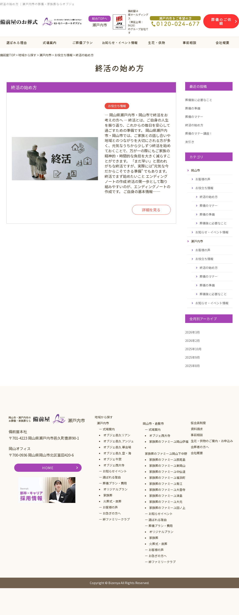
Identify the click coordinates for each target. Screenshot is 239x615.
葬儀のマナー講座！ (198, 133)
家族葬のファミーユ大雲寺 (167, 489)
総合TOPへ (99, 18)
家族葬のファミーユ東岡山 (167, 465)
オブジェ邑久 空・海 (117, 453)
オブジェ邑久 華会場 (117, 447)
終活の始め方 (24, 87)
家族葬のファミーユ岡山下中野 (166, 453)
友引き (189, 142)
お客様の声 (202, 179)
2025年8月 (192, 366)
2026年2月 (192, 340)
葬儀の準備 (192, 108)
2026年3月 (192, 332)
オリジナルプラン (115, 489)
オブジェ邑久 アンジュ (118, 441)
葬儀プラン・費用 (115, 483)
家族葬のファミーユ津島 (165, 495)
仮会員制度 (198, 423)
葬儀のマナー (194, 116)
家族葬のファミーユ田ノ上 (167, 507)
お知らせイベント (115, 471)
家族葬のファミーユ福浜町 (167, 477)
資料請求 (197, 429)
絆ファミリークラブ (116, 519)
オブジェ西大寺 (113, 465)
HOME (47, 467)
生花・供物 (156, 42)
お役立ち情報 (204, 188)
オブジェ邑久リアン (116, 435)
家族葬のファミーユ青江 (165, 483)
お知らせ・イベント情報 (119, 42)
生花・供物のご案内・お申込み (212, 441)
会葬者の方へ (200, 447)
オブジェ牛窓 (112, 459)
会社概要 (197, 453)
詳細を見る (151, 209)
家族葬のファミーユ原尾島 (167, 459)
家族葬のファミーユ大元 (165, 501)
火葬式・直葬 (112, 501)
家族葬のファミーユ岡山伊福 (168, 441)
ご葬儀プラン (82, 42)
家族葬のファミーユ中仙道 (167, 471)
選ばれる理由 (16, 42)
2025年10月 (193, 349)
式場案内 (49, 42)
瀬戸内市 (103, 423)
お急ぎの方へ (112, 513)
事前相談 (189, 42)
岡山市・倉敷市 (153, 423)
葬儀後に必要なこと (198, 100)
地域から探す (104, 417)
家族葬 (107, 495)
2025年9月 (192, 357)
